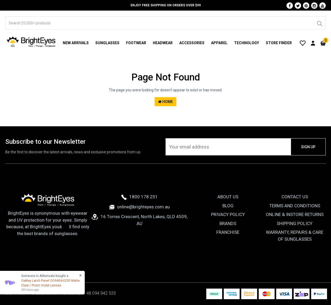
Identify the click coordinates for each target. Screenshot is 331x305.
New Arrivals (76, 43)
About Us (227, 196)
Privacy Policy (228, 214)
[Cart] (323, 43)
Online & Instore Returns (295, 214)
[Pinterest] (306, 5)
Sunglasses (107, 43)
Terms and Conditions (294, 205)
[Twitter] (298, 5)
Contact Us (294, 196)
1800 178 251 (139, 196)
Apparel (219, 43)
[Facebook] (290, 5)
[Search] (319, 23)
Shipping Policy (294, 223)
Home (165, 102)
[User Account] (313, 43)
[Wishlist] (303, 43)
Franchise (227, 232)
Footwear (136, 43)
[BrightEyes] (31, 41)
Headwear (163, 43)
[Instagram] (314, 5)
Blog (228, 205)
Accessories (191, 43)
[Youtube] (322, 5)
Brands (228, 223)
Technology (246, 43)
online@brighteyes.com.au (139, 206)
